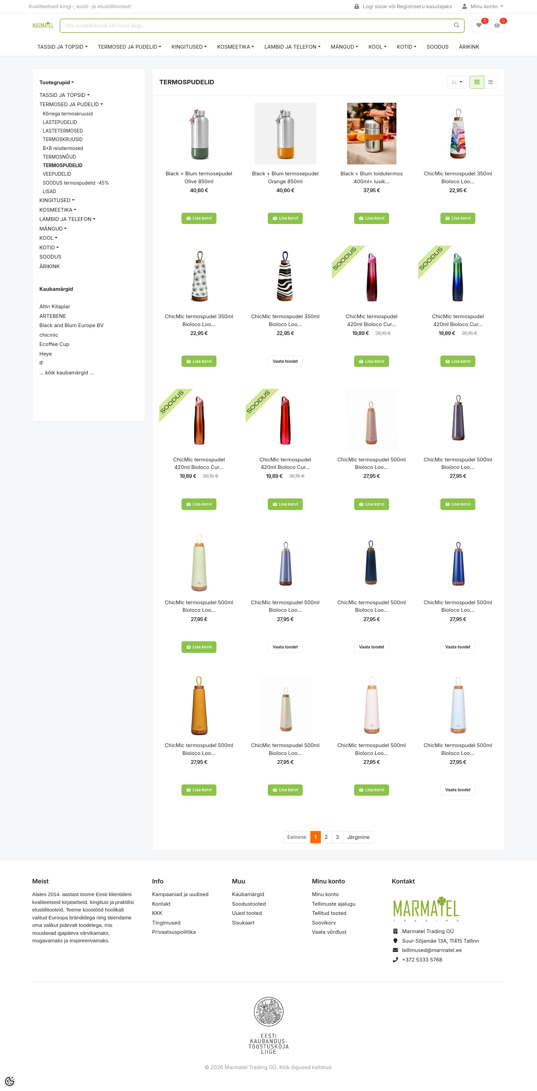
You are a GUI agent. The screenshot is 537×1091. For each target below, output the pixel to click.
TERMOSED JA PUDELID (128, 47)
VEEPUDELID (57, 174)
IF (41, 363)
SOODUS (438, 47)
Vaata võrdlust (329, 932)
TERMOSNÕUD (59, 157)
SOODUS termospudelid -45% (76, 183)
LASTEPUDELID (60, 122)
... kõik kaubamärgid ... (66, 372)
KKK (157, 913)
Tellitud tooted (329, 913)
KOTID (404, 47)
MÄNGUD (342, 47)
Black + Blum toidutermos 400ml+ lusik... (371, 177)
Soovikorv (324, 922)
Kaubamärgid (248, 894)
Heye (45, 353)
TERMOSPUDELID (63, 165)
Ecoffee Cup (54, 344)
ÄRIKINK (469, 47)
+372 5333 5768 (422, 959)
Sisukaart (243, 922)
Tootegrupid (54, 82)
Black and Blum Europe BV (71, 325)
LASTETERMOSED (63, 131)
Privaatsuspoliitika (174, 932)
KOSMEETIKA (233, 47)
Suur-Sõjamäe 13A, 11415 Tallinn (440, 941)
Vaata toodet (285, 361)
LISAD (49, 191)
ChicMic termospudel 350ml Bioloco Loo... (458, 177)
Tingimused (166, 922)
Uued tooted (247, 913)
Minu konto (480, 6)
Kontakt (161, 904)
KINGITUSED (187, 47)
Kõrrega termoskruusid (68, 113)
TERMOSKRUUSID (63, 139)
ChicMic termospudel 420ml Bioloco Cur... (371, 320)
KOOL (376, 47)
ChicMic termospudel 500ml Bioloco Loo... (371, 463)
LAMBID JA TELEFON (290, 47)
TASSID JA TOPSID (60, 47)
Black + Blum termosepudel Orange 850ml (285, 177)
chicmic (48, 335)
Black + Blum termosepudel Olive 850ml (199, 177)
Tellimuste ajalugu (333, 904)
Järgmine (358, 837)
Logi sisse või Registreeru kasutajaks (403, 6)
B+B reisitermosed (63, 148)
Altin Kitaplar (54, 306)
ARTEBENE (52, 316)
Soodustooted (249, 904)
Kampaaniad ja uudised (180, 894)
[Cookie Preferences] (9, 1081)
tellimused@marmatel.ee (432, 950)
